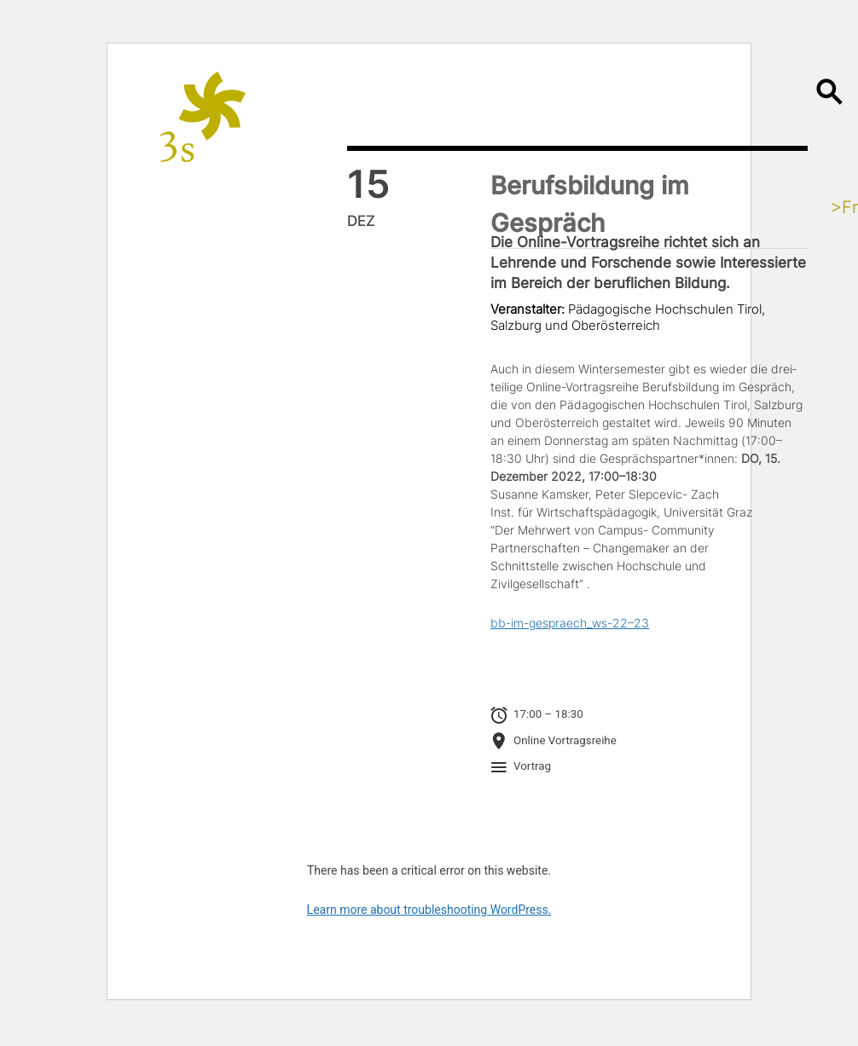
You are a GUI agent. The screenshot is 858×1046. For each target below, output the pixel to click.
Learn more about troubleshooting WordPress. (429, 909)
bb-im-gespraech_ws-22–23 (569, 622)
